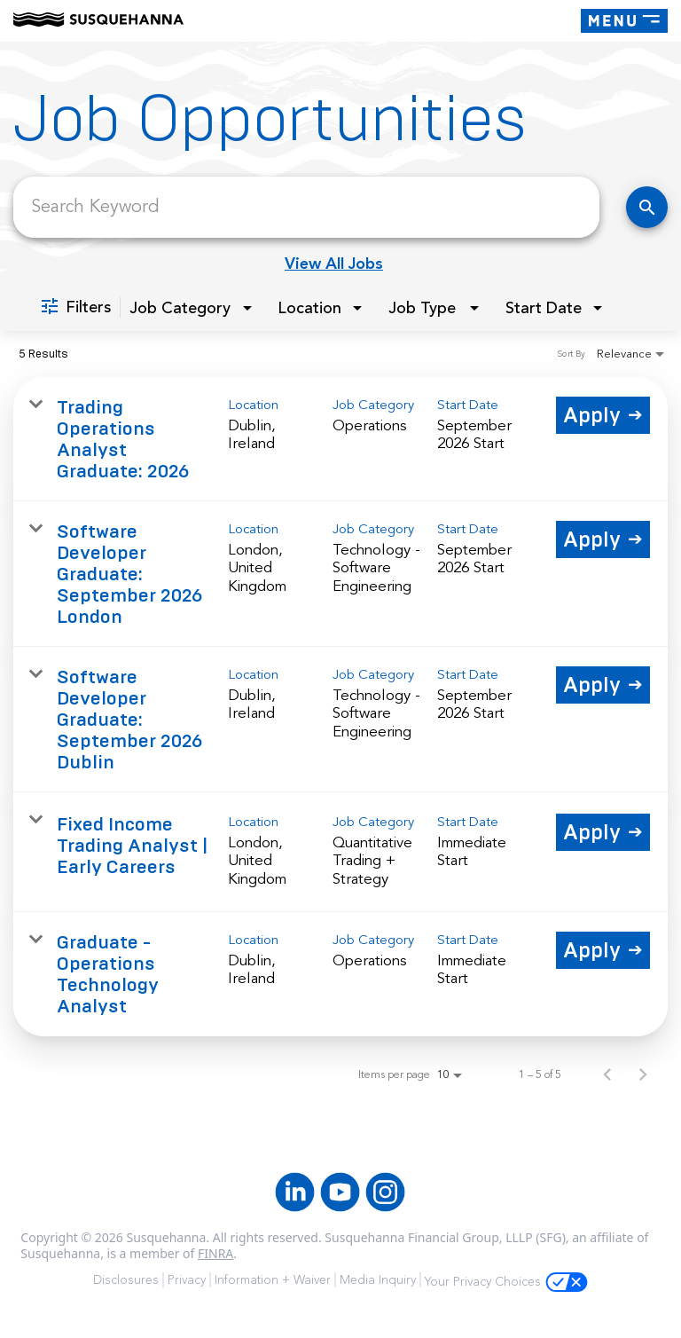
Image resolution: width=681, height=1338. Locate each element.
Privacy (187, 1279)
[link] (340, 439)
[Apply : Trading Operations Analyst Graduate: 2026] (603, 415)
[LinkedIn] (295, 1192)
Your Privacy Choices (506, 1282)
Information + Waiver (273, 1279)
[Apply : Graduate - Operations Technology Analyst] (603, 950)
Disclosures (126, 1279)
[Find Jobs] (647, 207)
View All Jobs (334, 264)
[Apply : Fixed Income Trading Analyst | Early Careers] (603, 832)
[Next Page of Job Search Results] (643, 1074)
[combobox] (306, 207)
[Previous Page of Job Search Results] (607, 1074)
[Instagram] (385, 1192)
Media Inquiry (378, 1279)
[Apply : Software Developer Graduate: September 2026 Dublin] (603, 685)
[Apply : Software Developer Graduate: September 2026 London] (603, 539)
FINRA (215, 1253)
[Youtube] (340, 1192)
